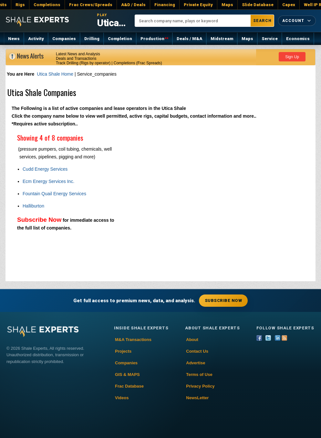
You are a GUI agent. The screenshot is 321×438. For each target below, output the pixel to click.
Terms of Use (199, 374)
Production (154, 38)
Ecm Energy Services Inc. (48, 181)
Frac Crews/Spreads (90, 4)
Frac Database (129, 386)
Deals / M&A (189, 38)
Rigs (20, 4)
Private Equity (198, 4)
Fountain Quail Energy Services (54, 193)
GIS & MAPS (127, 374)
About (192, 339)
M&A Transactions (133, 339)
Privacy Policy (200, 386)
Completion (120, 38)
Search (262, 20)
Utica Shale (112, 23)
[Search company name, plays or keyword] (193, 21)
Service (270, 38)
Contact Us (197, 351)
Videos (122, 397)
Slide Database (258, 4)
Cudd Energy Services (45, 169)
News (14, 38)
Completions (47, 4)
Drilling (91, 38)
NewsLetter (197, 397)
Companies (64, 38)
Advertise (195, 362)
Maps (227, 4)
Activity (36, 38)
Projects (123, 351)
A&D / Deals (133, 4)
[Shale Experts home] (37, 20)
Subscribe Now (39, 219)
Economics (298, 38)
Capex (288, 4)
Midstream (222, 38)
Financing (164, 4)
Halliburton (33, 205)
